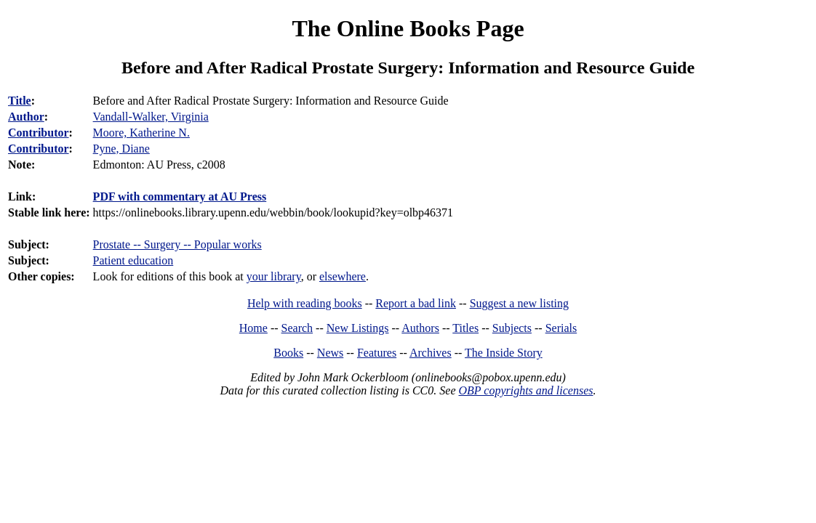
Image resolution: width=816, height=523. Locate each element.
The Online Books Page (408, 28)
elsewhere (342, 276)
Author (26, 116)
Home (253, 328)
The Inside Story (504, 352)
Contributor (38, 132)
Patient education (133, 260)
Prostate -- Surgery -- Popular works (177, 244)
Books (288, 352)
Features (376, 352)
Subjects (512, 328)
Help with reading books (304, 303)
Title (19, 100)
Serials (561, 328)
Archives (430, 352)
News (330, 352)
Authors (420, 328)
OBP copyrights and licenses (525, 390)
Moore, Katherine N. (141, 132)
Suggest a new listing (519, 303)
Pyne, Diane (121, 148)
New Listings (358, 328)
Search (297, 328)
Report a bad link (415, 303)
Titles (465, 328)
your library (274, 276)
